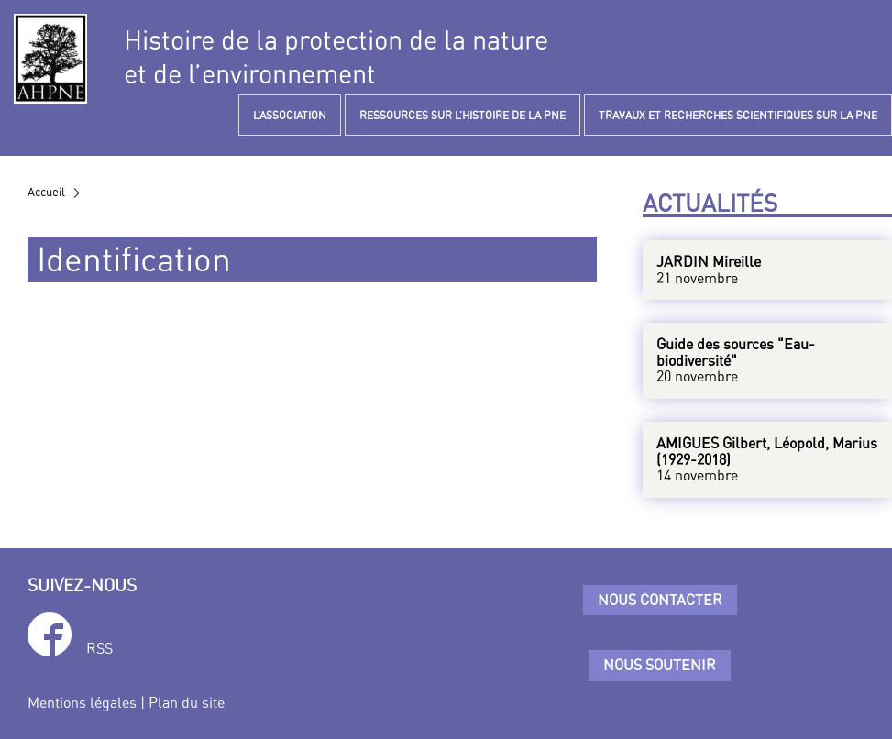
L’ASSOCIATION (289, 115)
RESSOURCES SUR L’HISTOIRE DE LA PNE (462, 115)
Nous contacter (660, 599)
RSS (99, 648)
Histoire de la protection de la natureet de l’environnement (336, 57)
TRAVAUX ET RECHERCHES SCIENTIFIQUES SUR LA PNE (738, 115)
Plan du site (187, 702)
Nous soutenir (659, 665)
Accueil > (54, 191)
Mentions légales (82, 702)
